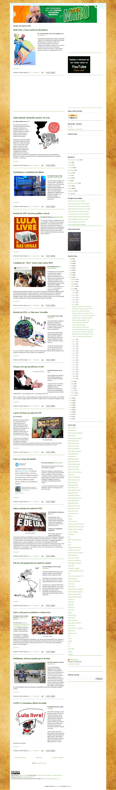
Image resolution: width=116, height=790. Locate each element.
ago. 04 (74, 371)
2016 (71, 400)
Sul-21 (52, 514)
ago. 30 (74, 290)
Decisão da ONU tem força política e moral (31, 213)
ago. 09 (74, 360)
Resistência (45, 568)
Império (70, 173)
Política (70, 188)
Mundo (69, 186)
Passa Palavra (71, 599)
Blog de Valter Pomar (73, 513)
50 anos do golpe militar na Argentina (77, 224)
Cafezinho (50, 708)
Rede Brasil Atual (57, 217)
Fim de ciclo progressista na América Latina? (32, 563)
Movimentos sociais (72, 183)
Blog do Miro (14, 775)
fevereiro (73, 393)
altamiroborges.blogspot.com (27, 777)
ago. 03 (74, 374)
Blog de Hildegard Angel (74, 464)
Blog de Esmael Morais (73, 459)
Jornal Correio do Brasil (73, 558)
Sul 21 (69, 636)
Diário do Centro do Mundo (55, 177)
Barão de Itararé (71, 435)
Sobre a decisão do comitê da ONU (27, 508)
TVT (69, 643)
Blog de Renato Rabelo (73, 500)
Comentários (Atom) (41, 763)
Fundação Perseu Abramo (74, 550)
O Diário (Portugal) (72, 578)
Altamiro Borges (74, 659)
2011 (71, 412)
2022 (71, 268)
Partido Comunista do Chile (74, 594)
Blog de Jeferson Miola (73, 467)
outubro (73, 284)
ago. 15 (74, 346)
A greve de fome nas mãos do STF (27, 413)
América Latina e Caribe (73, 160)
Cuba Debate (71, 534)
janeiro (73, 395)
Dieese (69, 542)
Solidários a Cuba (72, 633)
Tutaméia (70, 641)
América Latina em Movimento (75, 433)
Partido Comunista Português (75, 597)
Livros (69, 175)
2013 (71, 407)
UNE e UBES (71, 649)
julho (72, 381)
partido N (50, 288)
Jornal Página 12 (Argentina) (75, 563)
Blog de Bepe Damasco (73, 443)
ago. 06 (74, 367)
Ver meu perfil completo (73, 664)
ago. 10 (74, 357)
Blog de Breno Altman (73, 446)
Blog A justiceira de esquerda (75, 438)
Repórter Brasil (71, 617)
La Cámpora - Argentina (73, 568)
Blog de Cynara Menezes (74, 448)
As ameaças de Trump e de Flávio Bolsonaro (78, 214)
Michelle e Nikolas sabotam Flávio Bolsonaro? (79, 216)
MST (69, 573)
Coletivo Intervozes (72, 521)
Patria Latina (71, 602)
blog (28, 121)
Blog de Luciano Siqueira (74, 480)
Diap (69, 537)
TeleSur (70, 638)
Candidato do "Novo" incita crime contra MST (33, 263)
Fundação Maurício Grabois (74, 547)
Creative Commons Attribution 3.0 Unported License (49, 775)
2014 (71, 405)
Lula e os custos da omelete (24, 459)
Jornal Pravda (71, 565)
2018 (71, 277)
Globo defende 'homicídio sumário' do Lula (31, 118)
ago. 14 (74, 348)
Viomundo (50, 317)
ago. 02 (74, 376)
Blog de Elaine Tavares (73, 453)
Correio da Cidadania (73, 532)
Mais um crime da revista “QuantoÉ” (76, 201)
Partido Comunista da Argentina (75, 591)
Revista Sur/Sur (71, 630)
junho (72, 383)
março (72, 390)
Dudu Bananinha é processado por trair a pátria (79, 209)
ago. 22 (74, 297)
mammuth (57, 786)
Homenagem (71, 170)
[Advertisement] (38, 94)
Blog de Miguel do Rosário (74, 490)
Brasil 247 (70, 516)
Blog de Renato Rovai (73, 503)
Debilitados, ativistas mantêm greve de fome (31, 658)
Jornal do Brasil (58, 462)
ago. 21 (74, 299)
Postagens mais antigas (57, 757)
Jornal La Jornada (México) (74, 560)
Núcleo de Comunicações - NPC (75, 576)
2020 (71, 272)
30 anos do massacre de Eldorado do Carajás (78, 211)
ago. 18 (74, 339)
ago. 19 (74, 304)
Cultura (69, 165)
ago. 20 (74, 302)
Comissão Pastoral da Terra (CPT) (76, 524)
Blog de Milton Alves (73, 493)
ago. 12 (74, 353)
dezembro (73, 279)
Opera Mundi (71, 584)
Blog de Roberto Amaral (73, 508)
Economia (70, 167)
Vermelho (70, 651)
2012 (71, 409)
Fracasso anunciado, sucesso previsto (76, 222)
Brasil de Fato (51, 664)
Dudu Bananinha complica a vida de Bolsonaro (79, 206)
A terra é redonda (72, 427)
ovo (53, 288)
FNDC (69, 545)
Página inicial (39, 757)
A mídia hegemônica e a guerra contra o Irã (78, 219)
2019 (71, 275)
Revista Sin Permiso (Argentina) (75, 628)
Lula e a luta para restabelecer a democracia (32, 612)
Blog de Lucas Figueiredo (74, 477)
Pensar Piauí (71, 604)
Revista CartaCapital (73, 620)
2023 (71, 265)
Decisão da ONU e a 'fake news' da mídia (30, 312)
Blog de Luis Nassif (72, 482)
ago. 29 (74, 293)
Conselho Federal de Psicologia (75, 529)
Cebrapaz (70, 519)
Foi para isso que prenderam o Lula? (28, 367)
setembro (73, 286)
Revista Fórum (71, 625)
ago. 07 (74, 364)
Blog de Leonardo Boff (73, 469)
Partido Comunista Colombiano (75, 589)
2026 (71, 258)
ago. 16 (74, 344)
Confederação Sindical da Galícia (76, 526)
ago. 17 (74, 341)
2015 (71, 402)
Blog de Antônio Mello (73, 440)
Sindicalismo (71, 191)
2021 (71, 270)
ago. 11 (74, 355)
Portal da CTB (71, 607)
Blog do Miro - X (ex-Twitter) (75, 129)
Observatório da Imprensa (74, 581)
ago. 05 (74, 369)
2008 (71, 418)
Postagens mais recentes (20, 757)
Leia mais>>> (16, 68)
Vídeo (69, 193)
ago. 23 (74, 295)
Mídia (69, 178)
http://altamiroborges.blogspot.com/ (50, 778)
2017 (71, 398)
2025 (71, 261)
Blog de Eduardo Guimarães (74, 451)
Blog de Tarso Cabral (73, 511)
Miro (69, 180)
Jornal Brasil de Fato (73, 555)
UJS (69, 646)
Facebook (70, 126)
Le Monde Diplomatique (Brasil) (75, 571)
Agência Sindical (72, 430)
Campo (69, 162)
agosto (72, 288)
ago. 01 (74, 378)
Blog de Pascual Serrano (73, 495)
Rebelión (70, 612)
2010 (71, 414)
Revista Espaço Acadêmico (74, 623)
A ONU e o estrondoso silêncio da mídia (29, 703)
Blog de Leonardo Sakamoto (74, 472)
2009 (71, 416)
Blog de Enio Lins (72, 456)
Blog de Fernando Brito (73, 461)
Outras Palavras (71, 586)
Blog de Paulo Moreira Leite (74, 498)
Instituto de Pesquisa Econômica (75, 552)
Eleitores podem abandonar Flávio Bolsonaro (78, 203)
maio (72, 386)
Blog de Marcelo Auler (73, 487)
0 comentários (36, 72)
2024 (71, 263)
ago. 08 (74, 362)
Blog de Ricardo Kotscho (74, 506)
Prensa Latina (71, 610)
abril (72, 388)
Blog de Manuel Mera (73, 485)
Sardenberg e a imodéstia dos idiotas (28, 172)
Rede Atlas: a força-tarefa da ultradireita (30, 30)
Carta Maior (41, 35)
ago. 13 (74, 350)
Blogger (69, 786)
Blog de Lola (71, 474)
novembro (73, 281)
